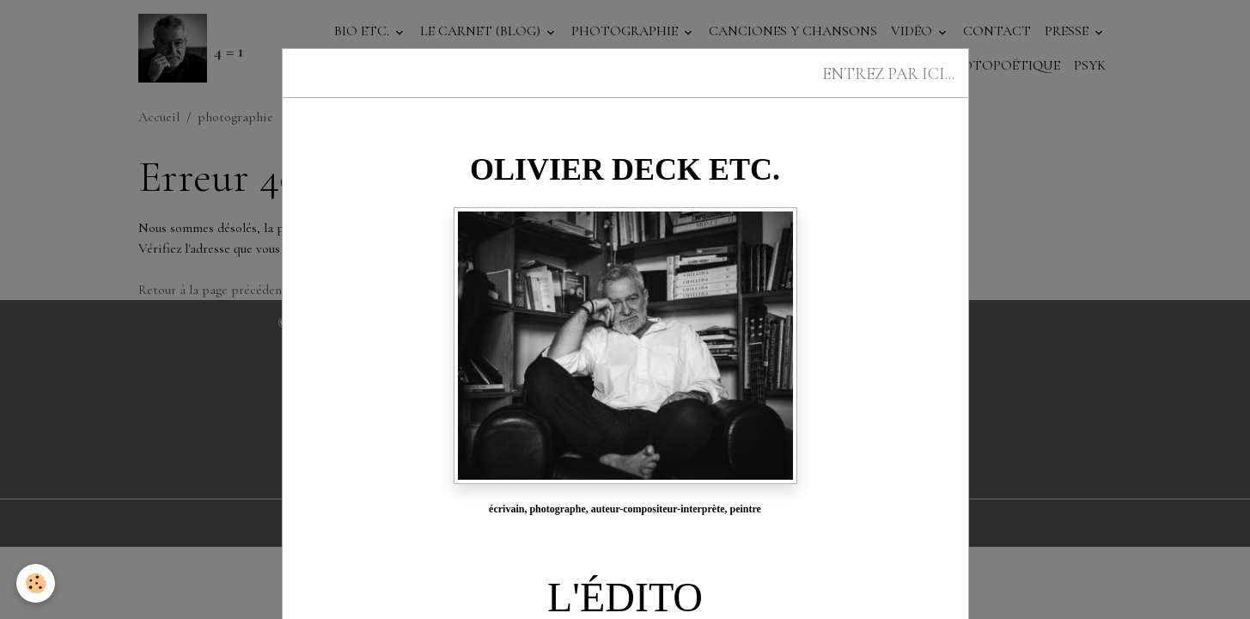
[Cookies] (36, 583)
